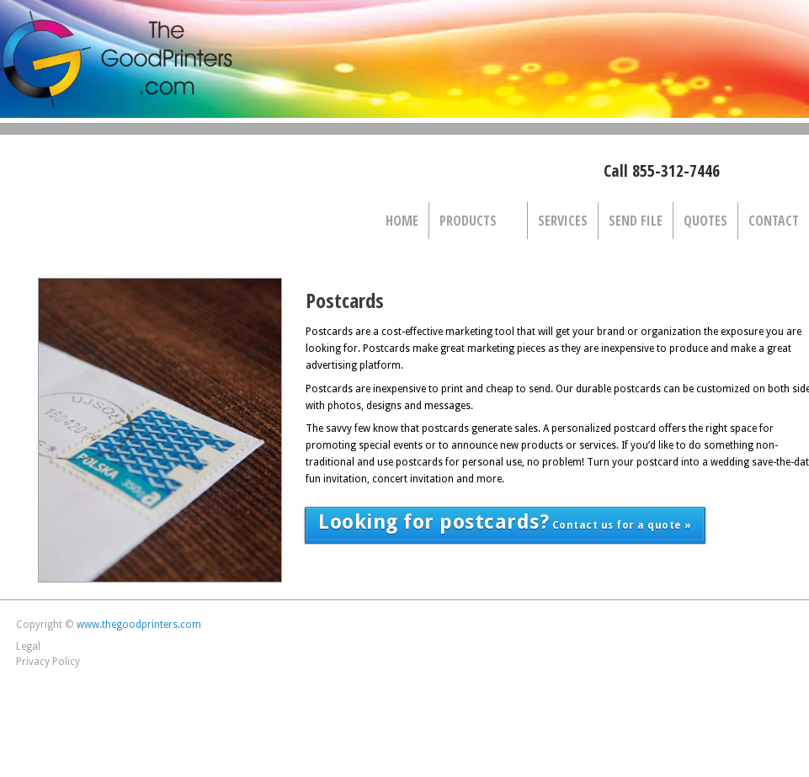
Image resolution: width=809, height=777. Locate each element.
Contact (773, 220)
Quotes (705, 220)
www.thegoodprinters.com (139, 625)
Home (402, 220)
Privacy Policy (48, 662)
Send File (636, 220)
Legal (28, 646)
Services (563, 220)
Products (473, 221)
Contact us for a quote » (505, 522)
